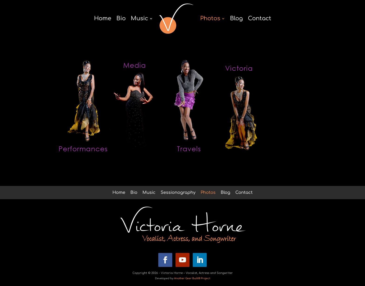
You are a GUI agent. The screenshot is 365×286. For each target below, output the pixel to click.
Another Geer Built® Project (192, 278)
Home (102, 18)
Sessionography (178, 193)
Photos (210, 18)
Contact (259, 18)
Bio (121, 18)
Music (139, 18)
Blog (236, 18)
